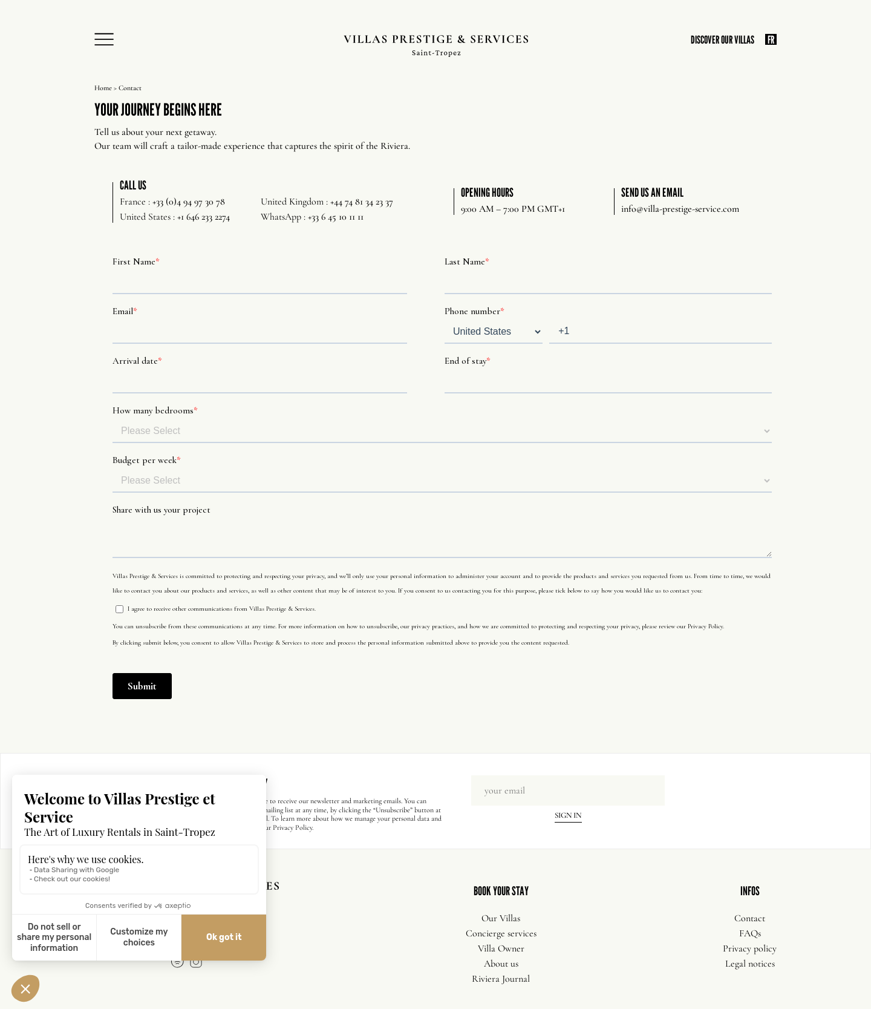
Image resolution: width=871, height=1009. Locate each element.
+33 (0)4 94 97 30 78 (188, 202)
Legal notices (750, 964)
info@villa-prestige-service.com (680, 209)
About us (501, 964)
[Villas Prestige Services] (436, 46)
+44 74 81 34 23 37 (361, 202)
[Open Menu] (107, 40)
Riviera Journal (501, 979)
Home (103, 88)
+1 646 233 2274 (203, 217)
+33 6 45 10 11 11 (336, 217)
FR (771, 39)
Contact (749, 918)
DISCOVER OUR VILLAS (722, 39)
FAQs (750, 933)
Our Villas (500, 918)
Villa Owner (501, 948)
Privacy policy (750, 948)
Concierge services (501, 933)
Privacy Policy (292, 827)
